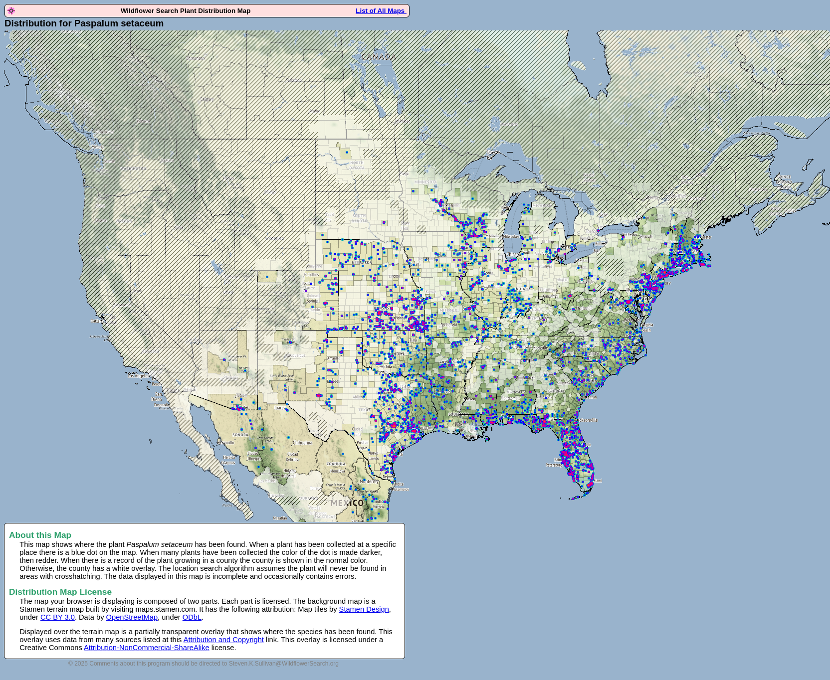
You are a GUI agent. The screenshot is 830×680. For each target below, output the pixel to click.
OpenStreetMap (132, 617)
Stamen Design (364, 609)
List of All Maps (381, 10)
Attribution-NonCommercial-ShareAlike (146, 648)
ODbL (192, 617)
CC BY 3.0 (57, 617)
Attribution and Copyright (224, 640)
